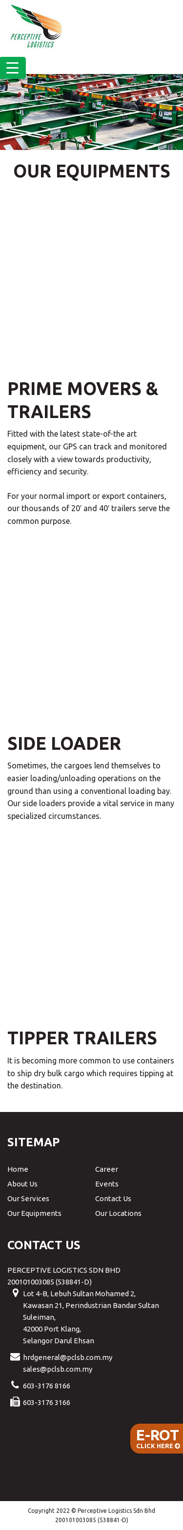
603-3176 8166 (46, 1386)
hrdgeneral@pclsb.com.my (67, 1357)
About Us (22, 1184)
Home (17, 1169)
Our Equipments (34, 1213)
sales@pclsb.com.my (57, 1369)
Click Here (158, 1438)
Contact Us (113, 1198)
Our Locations (118, 1213)
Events (107, 1184)
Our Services (28, 1198)
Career (106, 1169)
